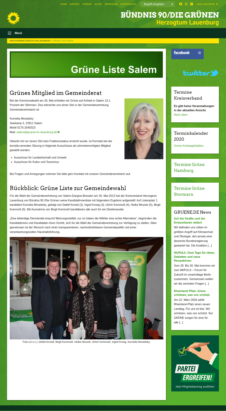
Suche (98, 4)
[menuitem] (64, 4)
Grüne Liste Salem (63, 41)
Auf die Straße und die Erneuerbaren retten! (189, 221)
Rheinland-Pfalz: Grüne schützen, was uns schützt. (192, 293)
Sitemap (87, 4)
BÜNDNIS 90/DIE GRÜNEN (167, 15)
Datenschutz (128, 4)
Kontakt (75, 4)
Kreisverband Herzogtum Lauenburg (30, 41)
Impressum (111, 4)
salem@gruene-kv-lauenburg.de (36, 132)
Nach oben (181, 115)
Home (64, 4)
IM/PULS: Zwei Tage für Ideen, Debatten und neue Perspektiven (194, 257)
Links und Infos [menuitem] (205, 4)
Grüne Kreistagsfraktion (189, 146)
